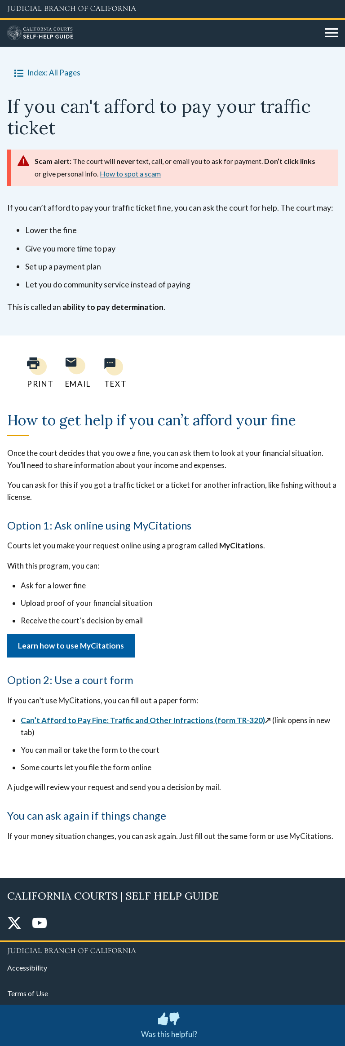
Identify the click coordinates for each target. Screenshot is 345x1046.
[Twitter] (14, 923)
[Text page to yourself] (113, 372)
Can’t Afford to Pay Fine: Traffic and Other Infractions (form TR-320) (143, 720)
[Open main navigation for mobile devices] (331, 33)
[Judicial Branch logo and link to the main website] (172, 9)
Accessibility (27, 967)
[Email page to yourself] (75, 372)
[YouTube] (39, 923)
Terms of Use (27, 993)
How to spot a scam (130, 173)
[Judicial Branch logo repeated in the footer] (172, 949)
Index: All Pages (45, 73)
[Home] (162, 33)
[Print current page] (35, 372)
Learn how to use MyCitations (71, 645)
